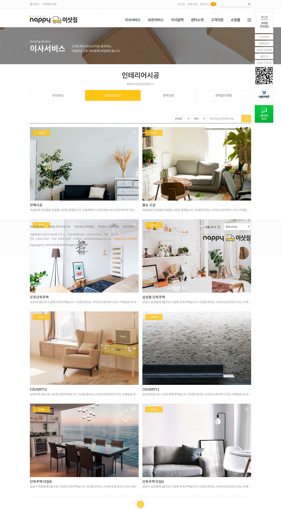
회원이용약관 (37, 226)
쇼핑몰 (235, 19)
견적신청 (168, 95)
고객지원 (217, 19)
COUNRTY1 (150, 389)
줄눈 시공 (149, 204)
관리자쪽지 (129, 226)
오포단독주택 (39, 296)
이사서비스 (132, 19)
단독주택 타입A (153, 481)
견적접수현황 (223, 95)
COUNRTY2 (38, 389)
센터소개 (197, 19)
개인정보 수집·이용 (108, 226)
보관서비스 (156, 19)
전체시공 (36, 204)
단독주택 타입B (41, 481)
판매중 (41, 132)
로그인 (181, 4)
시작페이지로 (49, 4)
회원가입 (192, 4)
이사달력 (177, 19)
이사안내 (57, 95)
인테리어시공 (113, 95)
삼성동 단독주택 (153, 296)
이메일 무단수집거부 (59, 226)
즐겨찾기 (34, 4)
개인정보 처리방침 (84, 226)
